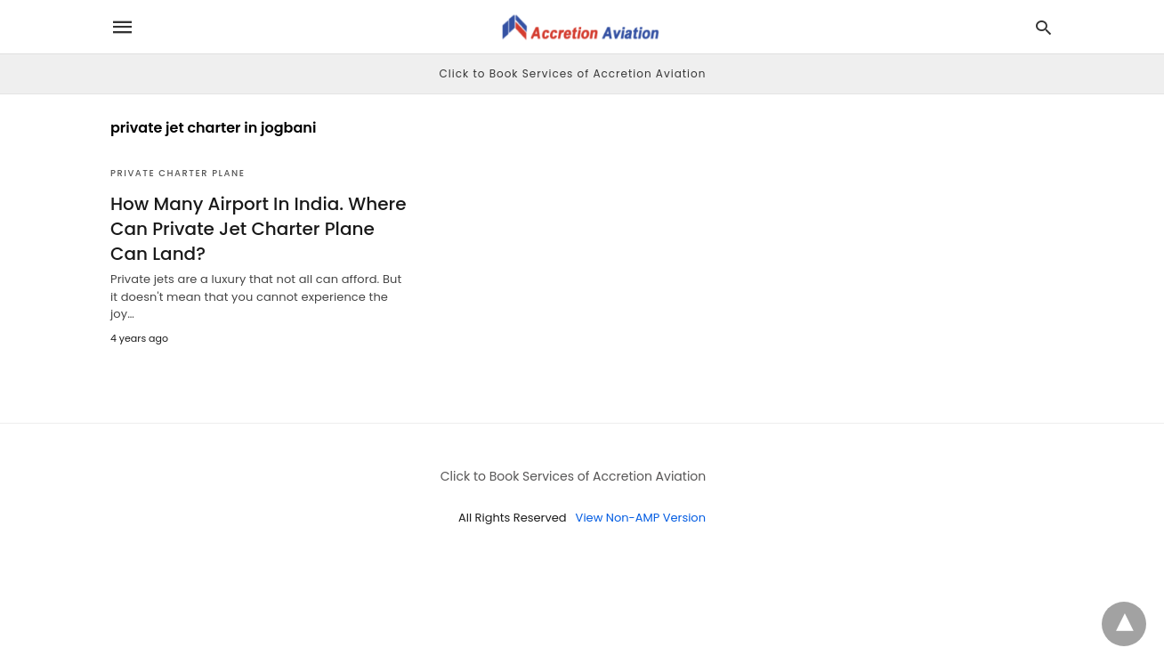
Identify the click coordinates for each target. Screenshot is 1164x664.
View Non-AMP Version (641, 517)
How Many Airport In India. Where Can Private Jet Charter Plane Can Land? (258, 228)
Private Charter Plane (177, 173)
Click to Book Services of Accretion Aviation (573, 73)
